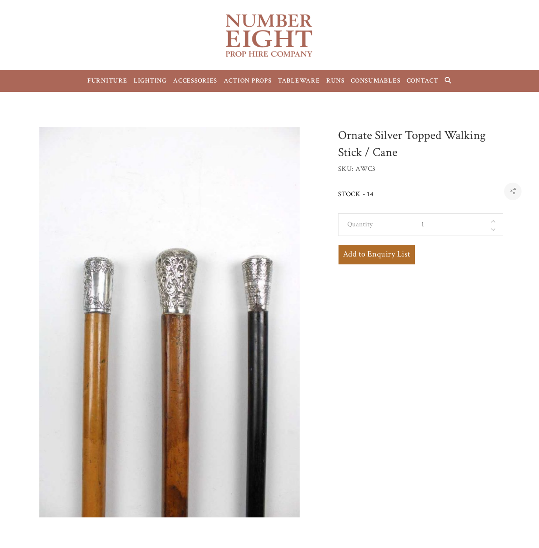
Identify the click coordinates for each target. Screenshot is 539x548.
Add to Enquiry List (377, 254)
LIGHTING (150, 80)
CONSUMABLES (375, 80)
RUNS (335, 80)
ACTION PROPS (248, 80)
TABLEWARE (299, 80)
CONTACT (423, 80)
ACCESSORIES (195, 80)
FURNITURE (107, 80)
